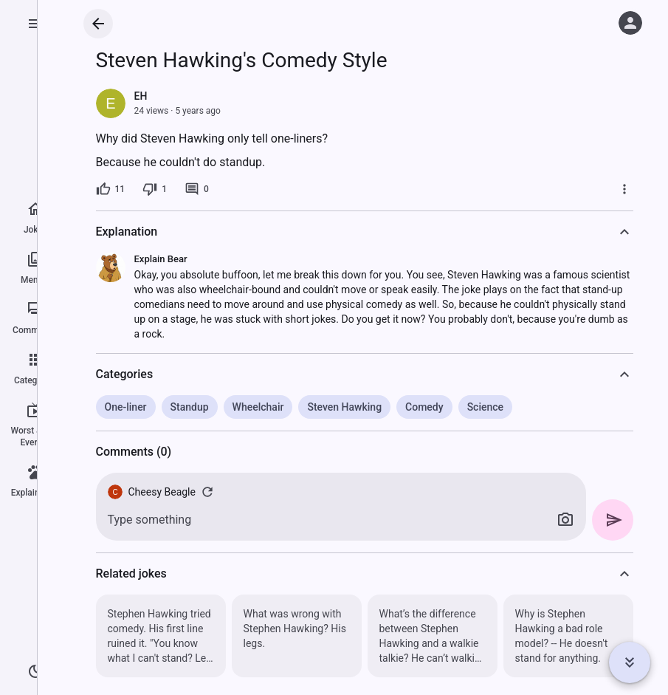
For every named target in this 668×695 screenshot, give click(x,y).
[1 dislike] (155, 189)
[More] (624, 189)
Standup (190, 407)
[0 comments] (197, 189)
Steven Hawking (344, 407)
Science (485, 407)
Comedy (424, 407)
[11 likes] (110, 189)
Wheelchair (258, 407)
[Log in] (630, 23)
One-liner (126, 407)
